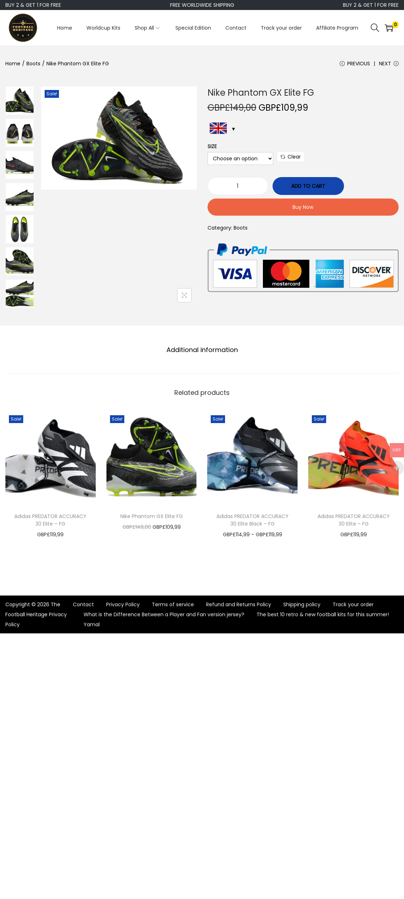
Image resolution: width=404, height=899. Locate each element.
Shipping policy (301, 604)
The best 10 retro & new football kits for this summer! (322, 614)
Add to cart (308, 186)
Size (212, 146)
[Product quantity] (238, 186)
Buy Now (303, 207)
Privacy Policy (123, 604)
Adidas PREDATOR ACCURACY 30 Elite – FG (50, 520)
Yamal (92, 624)
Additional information (202, 349)
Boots (33, 63)
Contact (83, 604)
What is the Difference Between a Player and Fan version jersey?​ (164, 614)
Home (12, 63)
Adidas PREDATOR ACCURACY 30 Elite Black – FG (252, 520)
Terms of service (173, 604)
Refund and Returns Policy (238, 604)
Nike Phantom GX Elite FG (151, 516)
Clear (291, 156)
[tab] (202, 350)
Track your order (353, 604)
